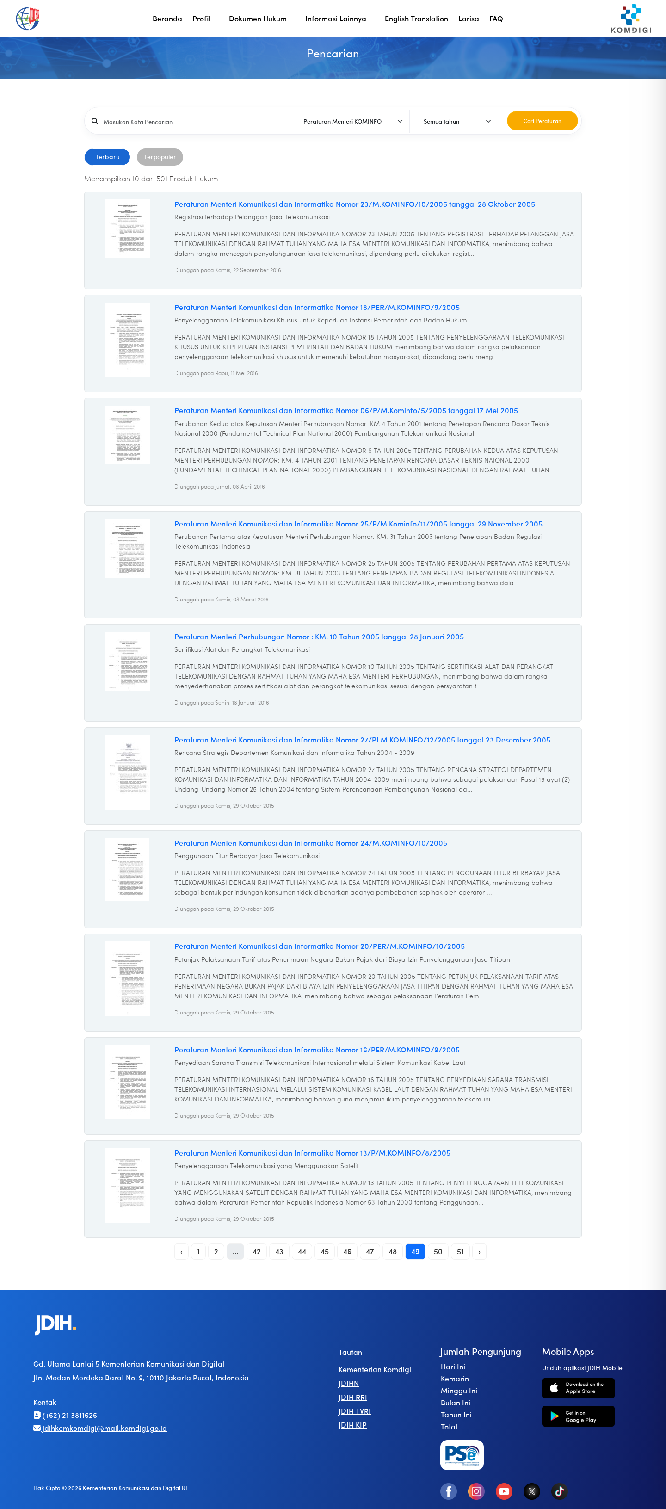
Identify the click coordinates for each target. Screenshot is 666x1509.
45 (325, 1251)
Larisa (468, 18)
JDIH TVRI (355, 1410)
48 (392, 1251)
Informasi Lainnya (335, 18)
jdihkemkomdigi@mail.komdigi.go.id (100, 1427)
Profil (201, 18)
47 (370, 1251)
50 (438, 1251)
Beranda (167, 18)
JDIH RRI (353, 1396)
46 (347, 1251)
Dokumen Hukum (258, 18)
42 (257, 1251)
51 (460, 1251)
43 (279, 1251)
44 (302, 1251)
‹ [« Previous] (181, 1251)
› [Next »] (479, 1251)
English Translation (416, 18)
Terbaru (107, 156)
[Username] (192, 121)
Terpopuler (160, 156)
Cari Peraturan (542, 121)
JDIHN (349, 1383)
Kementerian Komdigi (375, 1369)
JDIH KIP (353, 1424)
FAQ (496, 18)
